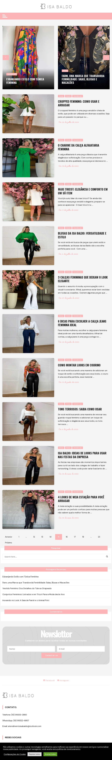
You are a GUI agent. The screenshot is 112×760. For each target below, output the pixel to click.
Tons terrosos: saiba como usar (80, 409)
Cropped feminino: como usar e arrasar (79, 103)
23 (99, 537)
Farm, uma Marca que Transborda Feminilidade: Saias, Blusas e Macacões (83, 79)
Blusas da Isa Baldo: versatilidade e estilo (82, 235)
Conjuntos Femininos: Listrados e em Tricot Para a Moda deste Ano (34, 594)
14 (50, 537)
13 (42, 537)
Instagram (63, 680)
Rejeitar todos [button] (34, 754)
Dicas (61, 96)
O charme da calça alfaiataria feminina (79, 147)
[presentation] (6, 57)
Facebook (49, 680)
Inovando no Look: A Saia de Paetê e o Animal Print (26, 600)
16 (67, 537)
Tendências (12, 74)
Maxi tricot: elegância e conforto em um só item (83, 191)
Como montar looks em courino (80, 365)
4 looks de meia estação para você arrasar (81, 499)
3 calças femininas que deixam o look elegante (83, 279)
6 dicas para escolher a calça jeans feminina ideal (82, 323)
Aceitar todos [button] (50, 754)
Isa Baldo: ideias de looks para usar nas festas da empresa (82, 455)
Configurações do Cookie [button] (15, 754)
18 (83, 537)
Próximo (8, 542)
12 (34, 537)
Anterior (8, 537)
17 (75, 537)
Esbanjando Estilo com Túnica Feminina (25, 80)
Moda (65, 71)
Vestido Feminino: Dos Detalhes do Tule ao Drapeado (27, 588)
